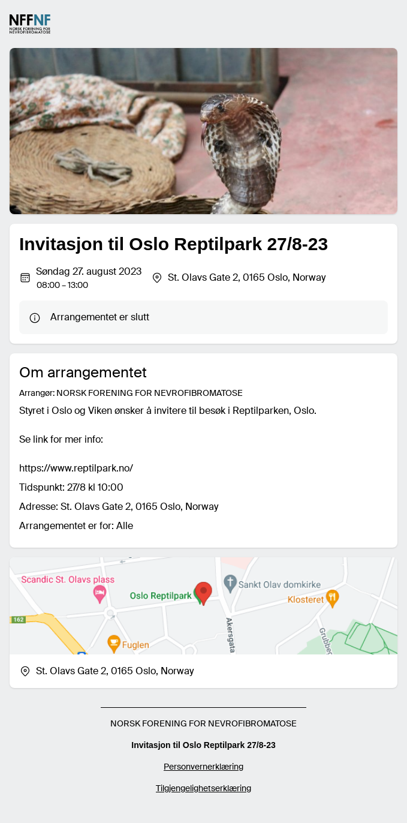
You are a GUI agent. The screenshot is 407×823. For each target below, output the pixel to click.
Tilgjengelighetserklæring (203, 788)
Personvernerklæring (203, 766)
